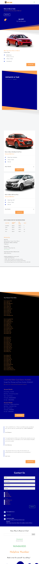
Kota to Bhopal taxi (7, 356)
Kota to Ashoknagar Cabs (8, 315)
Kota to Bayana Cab (7, 339)
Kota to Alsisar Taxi (7, 307)
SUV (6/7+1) (6, 502)
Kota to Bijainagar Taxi (8, 359)
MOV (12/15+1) (7, 504)
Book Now (7, 14)
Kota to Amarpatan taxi (8, 308)
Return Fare (30, 64)
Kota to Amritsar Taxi (7, 312)
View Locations (7, 249)
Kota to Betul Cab (7, 342)
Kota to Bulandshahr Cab (8, 364)
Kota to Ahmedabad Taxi (8, 303)
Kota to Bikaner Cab (7, 361)
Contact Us (19, 212)
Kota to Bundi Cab (7, 365)
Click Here (15, 79)
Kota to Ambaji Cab (7, 310)
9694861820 (19, 546)
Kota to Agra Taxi (7, 302)
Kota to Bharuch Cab (7, 346)
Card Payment (19, 415)
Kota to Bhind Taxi (7, 350)
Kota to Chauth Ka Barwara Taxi (9, 369)
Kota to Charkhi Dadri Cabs (9, 368)
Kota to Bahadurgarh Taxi (8, 321)
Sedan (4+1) (7, 501)
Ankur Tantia (7, 456)
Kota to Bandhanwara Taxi (8, 328)
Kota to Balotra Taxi (7, 325)
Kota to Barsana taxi (7, 337)
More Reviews (30, 461)
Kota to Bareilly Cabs (7, 332)
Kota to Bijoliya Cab (7, 360)
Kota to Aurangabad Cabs (8, 319)
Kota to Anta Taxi (7, 314)
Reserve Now (19, 169)
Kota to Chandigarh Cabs (8, 367)
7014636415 (19, 539)
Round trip (7, 495)
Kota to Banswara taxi (8, 329)
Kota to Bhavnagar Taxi (8, 347)
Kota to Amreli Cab (7, 311)
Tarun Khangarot (8, 432)
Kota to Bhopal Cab (7, 355)
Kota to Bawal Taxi (7, 338)
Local (6, 492)
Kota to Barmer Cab (7, 333)
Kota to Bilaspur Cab (7, 363)
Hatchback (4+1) (8, 500)
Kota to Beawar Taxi (7, 341)
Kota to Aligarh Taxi (7, 306)
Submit (32, 506)
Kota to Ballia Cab (7, 324)
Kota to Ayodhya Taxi (7, 320)
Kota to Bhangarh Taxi (8, 343)
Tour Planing (7, 496)
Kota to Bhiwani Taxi (7, 351)
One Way (6, 494)
